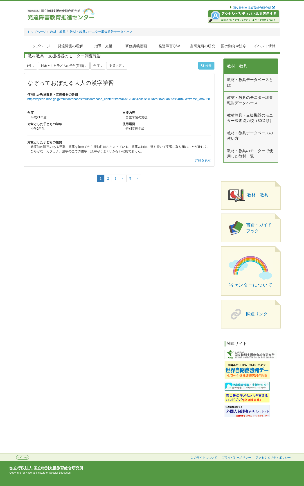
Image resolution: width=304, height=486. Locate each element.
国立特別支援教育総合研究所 (253, 7)
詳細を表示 (203, 160)
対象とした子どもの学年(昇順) (64, 66)
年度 (97, 66)
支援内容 (116, 66)
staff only (23, 457)
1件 (30, 66)
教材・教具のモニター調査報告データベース (101, 32)
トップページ (36, 32)
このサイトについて (204, 457)
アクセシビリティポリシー (273, 457)
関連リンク (257, 314)
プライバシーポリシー (236, 457)
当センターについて (251, 285)
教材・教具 (58, 32)
